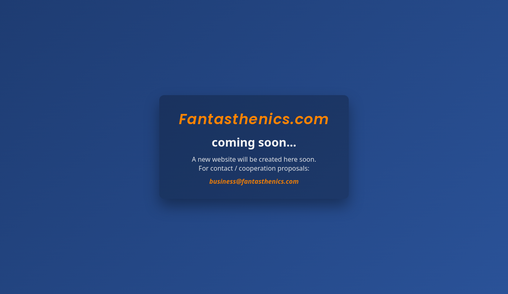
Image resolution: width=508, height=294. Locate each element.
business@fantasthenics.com (254, 181)
